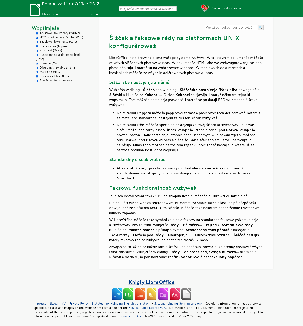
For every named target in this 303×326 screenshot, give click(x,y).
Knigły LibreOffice (152, 282)
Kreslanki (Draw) (51, 50)
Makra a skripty (50, 72)
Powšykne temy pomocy (56, 80)
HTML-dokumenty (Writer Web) (61, 37)
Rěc (91, 13)
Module (48, 13)
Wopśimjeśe (45, 28)
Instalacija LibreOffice (54, 76)
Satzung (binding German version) (178, 303)
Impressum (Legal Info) (50, 303)
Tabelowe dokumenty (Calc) (58, 42)
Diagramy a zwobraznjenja (57, 67)
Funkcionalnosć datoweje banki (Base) (58, 57)
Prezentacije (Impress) (55, 46)
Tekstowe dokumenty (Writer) (60, 33)
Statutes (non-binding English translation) (121, 303)
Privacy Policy (79, 303)
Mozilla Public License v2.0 (147, 308)
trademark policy (129, 316)
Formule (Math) (50, 63)
